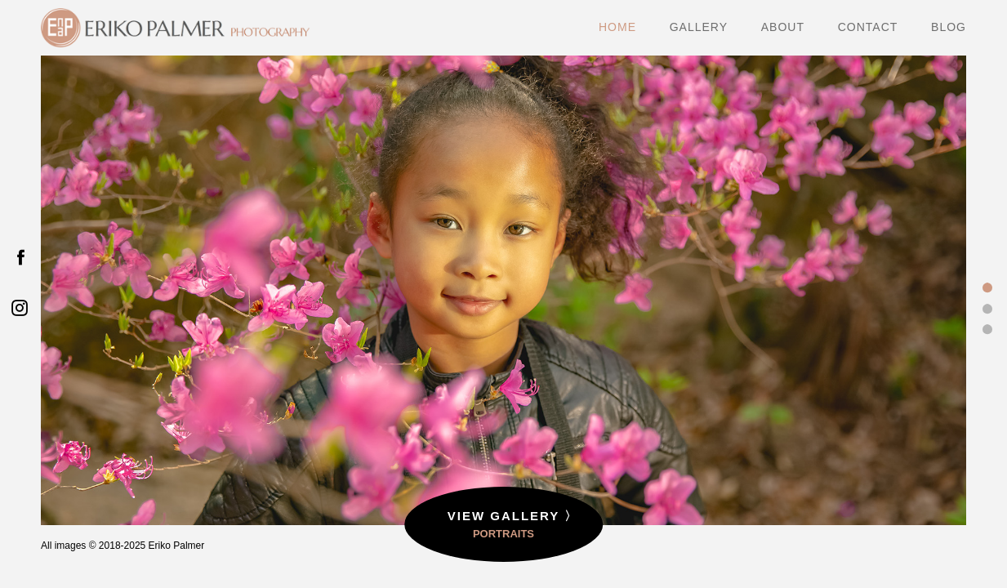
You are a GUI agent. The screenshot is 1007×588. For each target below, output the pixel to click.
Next (920, 309)
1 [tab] (987, 288)
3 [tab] (987, 329)
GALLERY (699, 27)
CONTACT (868, 27)
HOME (617, 27)
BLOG (948, 27)
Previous (87, 309)
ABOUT (782, 27)
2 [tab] (987, 309)
